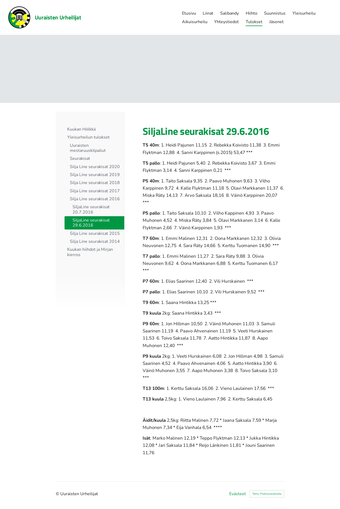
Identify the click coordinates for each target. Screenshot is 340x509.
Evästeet (237, 494)
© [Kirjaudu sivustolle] (58, 494)
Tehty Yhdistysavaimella (266, 494)
